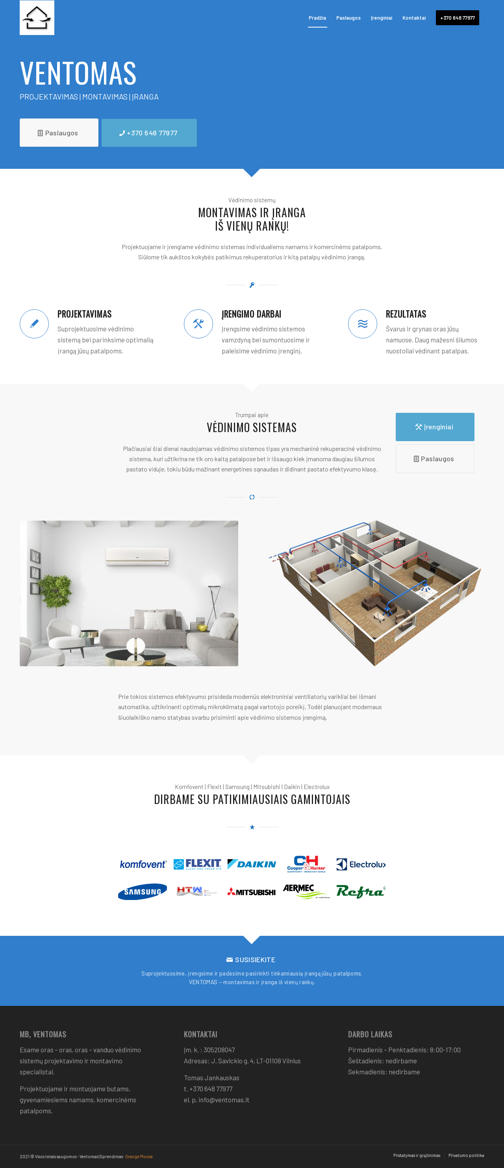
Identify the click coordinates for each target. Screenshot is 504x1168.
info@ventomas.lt (224, 1099)
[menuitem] (317, 17)
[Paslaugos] (59, 132)
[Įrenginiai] (435, 427)
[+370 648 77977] (149, 133)
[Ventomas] (72, 17)
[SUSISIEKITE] (252, 971)
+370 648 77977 (210, 1088)
